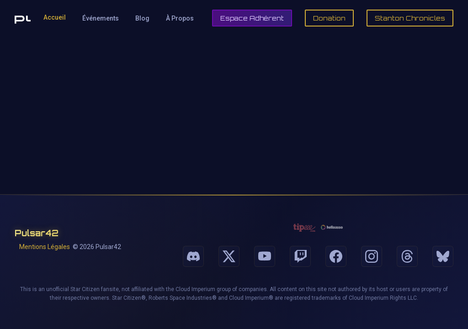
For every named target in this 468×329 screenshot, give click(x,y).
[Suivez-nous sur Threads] (407, 256)
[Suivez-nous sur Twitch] (300, 256)
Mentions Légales (44, 246)
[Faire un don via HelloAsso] (332, 228)
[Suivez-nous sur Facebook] (335, 256)
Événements (100, 18)
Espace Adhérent (252, 18)
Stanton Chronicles (410, 18)
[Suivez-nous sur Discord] (193, 256)
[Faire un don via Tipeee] (304, 228)
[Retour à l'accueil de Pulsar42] (23, 18)
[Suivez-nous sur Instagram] (371, 256)
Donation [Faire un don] (329, 18)
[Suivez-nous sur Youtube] (264, 256)
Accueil (54, 17)
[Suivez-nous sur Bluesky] (442, 256)
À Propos (180, 18)
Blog (142, 18)
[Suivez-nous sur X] (228, 256)
